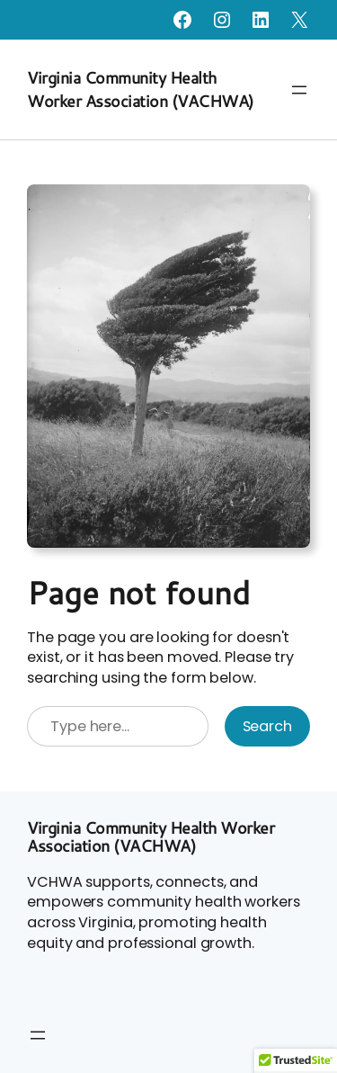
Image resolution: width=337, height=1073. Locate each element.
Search (267, 726)
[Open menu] (299, 90)
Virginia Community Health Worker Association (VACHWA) (140, 89)
